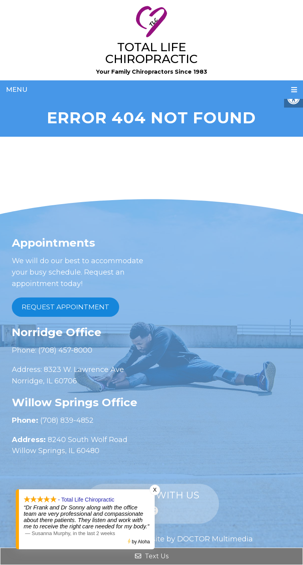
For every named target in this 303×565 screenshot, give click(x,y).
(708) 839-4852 (66, 420)
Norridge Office (56, 332)
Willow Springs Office (74, 402)
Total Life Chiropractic (151, 53)
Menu (17, 89)
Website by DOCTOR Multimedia (194, 539)
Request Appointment (65, 307)
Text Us (151, 556)
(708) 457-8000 (64, 350)
